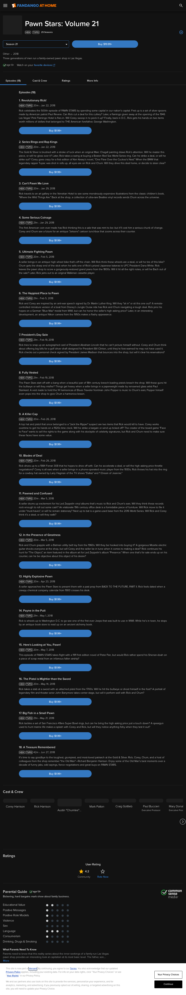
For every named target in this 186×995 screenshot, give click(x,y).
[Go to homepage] (34, 5)
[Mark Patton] (96, 818)
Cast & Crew (39, 77)
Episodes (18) (13, 77)
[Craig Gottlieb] (124, 818)
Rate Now (102, 873)
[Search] (181, 5)
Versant (33, 968)
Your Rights (13, 975)
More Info (92, 77)
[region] (93, 979)
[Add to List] (181, 28)
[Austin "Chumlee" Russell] (69, 818)
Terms (73, 968)
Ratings (66, 77)
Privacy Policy (13, 972)
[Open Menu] (5, 5)
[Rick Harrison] (42, 818)
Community (84, 873)
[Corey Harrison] (15, 818)
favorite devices (44, 61)
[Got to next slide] (182, 818)
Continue (168, 984)
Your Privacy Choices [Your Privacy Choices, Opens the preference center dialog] (168, 974)
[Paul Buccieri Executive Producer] (151, 818)
